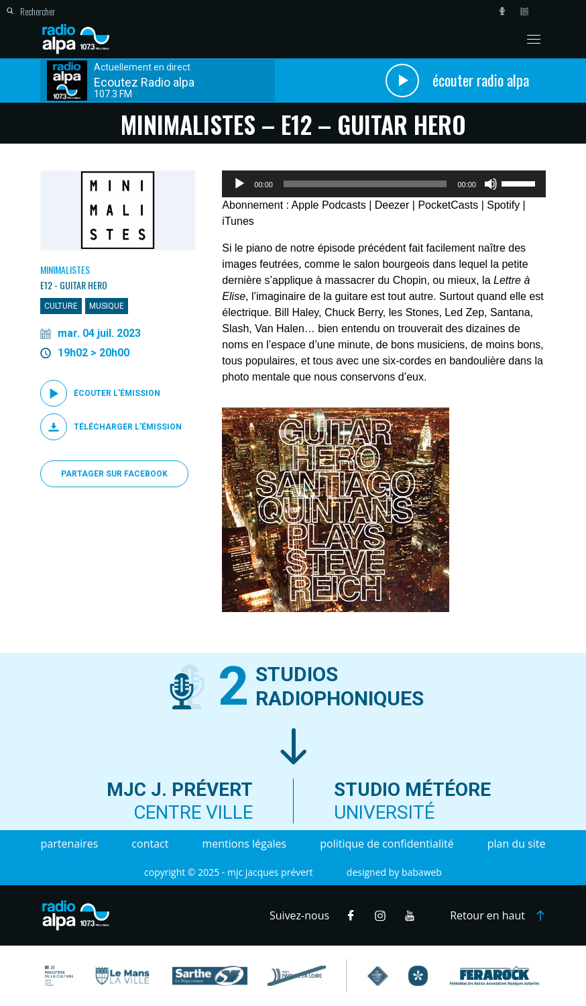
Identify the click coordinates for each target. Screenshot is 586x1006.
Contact (149, 843)
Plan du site (516, 843)
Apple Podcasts (329, 205)
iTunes (237, 221)
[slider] (365, 184)
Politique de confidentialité (386, 843)
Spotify (503, 205)
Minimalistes (65, 269)
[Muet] (490, 184)
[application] (384, 183)
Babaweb (422, 872)
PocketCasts (448, 205)
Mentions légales (244, 843)
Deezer (392, 205)
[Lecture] (239, 184)
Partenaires (70, 843)
